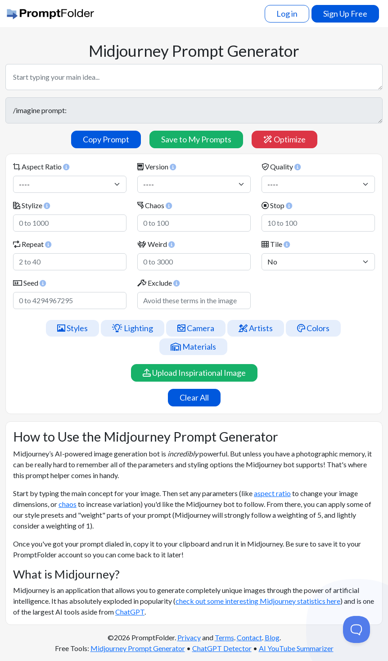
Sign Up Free (345, 13)
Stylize (31, 205)
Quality (281, 166)
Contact (249, 637)
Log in (287, 13)
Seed (29, 282)
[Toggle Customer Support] (356, 629)
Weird (156, 244)
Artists (256, 328)
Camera (195, 328)
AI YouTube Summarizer (296, 648)
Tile (276, 244)
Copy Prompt (106, 139)
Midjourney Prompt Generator (137, 648)
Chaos (154, 205)
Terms (224, 637)
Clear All (194, 397)
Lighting (132, 328)
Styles (72, 328)
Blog (272, 637)
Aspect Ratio (41, 166)
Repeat (32, 244)
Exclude (158, 282)
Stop (277, 205)
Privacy (189, 637)
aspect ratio (272, 493)
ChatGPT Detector (222, 648)
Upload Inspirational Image (194, 373)
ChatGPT (129, 611)
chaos (68, 504)
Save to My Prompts (196, 139)
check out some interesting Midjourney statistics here (258, 601)
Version (156, 166)
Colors (313, 328)
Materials (193, 346)
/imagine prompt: (194, 110)
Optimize (284, 139)
